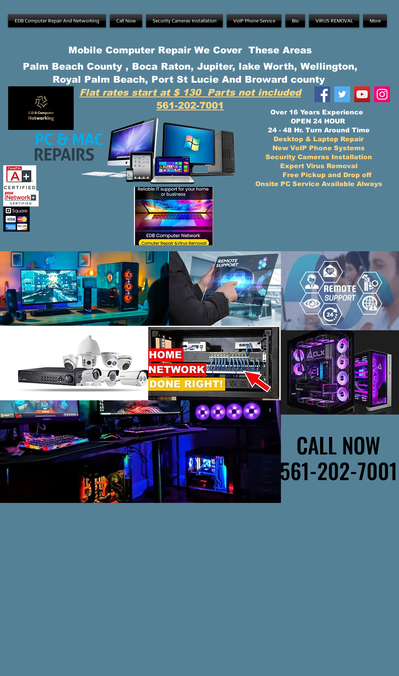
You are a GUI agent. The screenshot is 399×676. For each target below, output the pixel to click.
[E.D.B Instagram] (382, 94)
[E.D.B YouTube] (362, 94)
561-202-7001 (190, 105)
